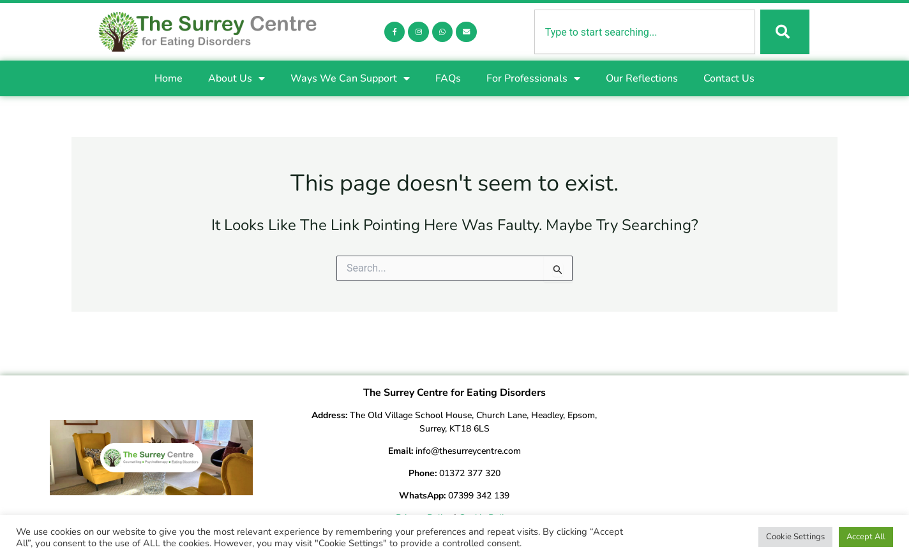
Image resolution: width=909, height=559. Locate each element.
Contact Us (729, 80)
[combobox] (643, 32)
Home (168, 80)
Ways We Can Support (350, 79)
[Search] (783, 32)
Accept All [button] (865, 536)
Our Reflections (642, 80)
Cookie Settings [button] (795, 536)
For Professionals (533, 79)
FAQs (448, 80)
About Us (236, 79)
